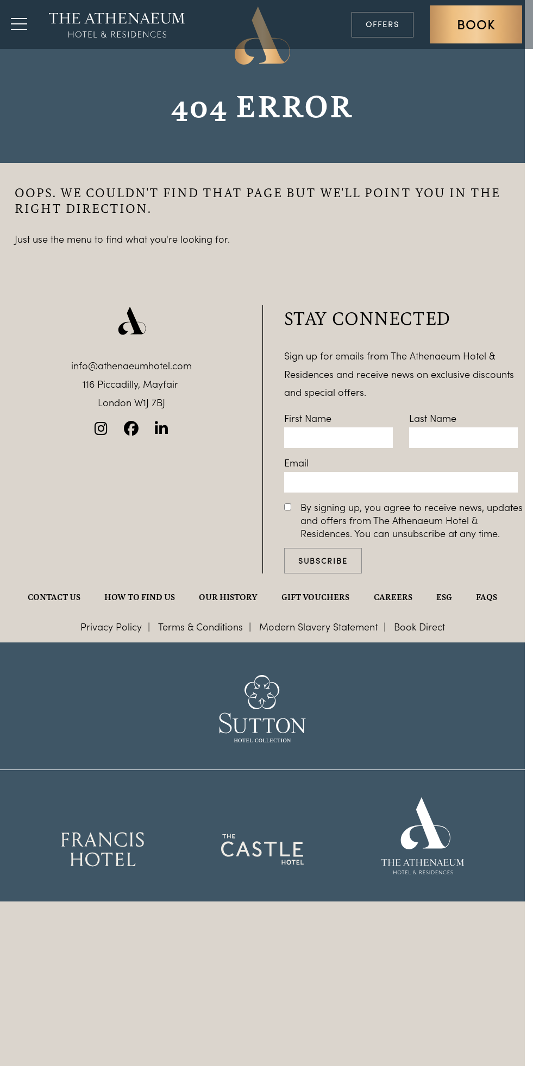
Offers (382, 24)
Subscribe (323, 561)
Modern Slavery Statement (318, 626)
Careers (393, 596)
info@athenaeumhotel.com (131, 365)
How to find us (139, 596)
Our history (228, 596)
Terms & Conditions (200, 626)
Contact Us (54, 596)
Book (476, 24)
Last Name (432, 418)
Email (296, 462)
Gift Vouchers (315, 596)
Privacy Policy (111, 626)
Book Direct (419, 626)
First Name (307, 418)
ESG (444, 596)
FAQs (486, 596)
